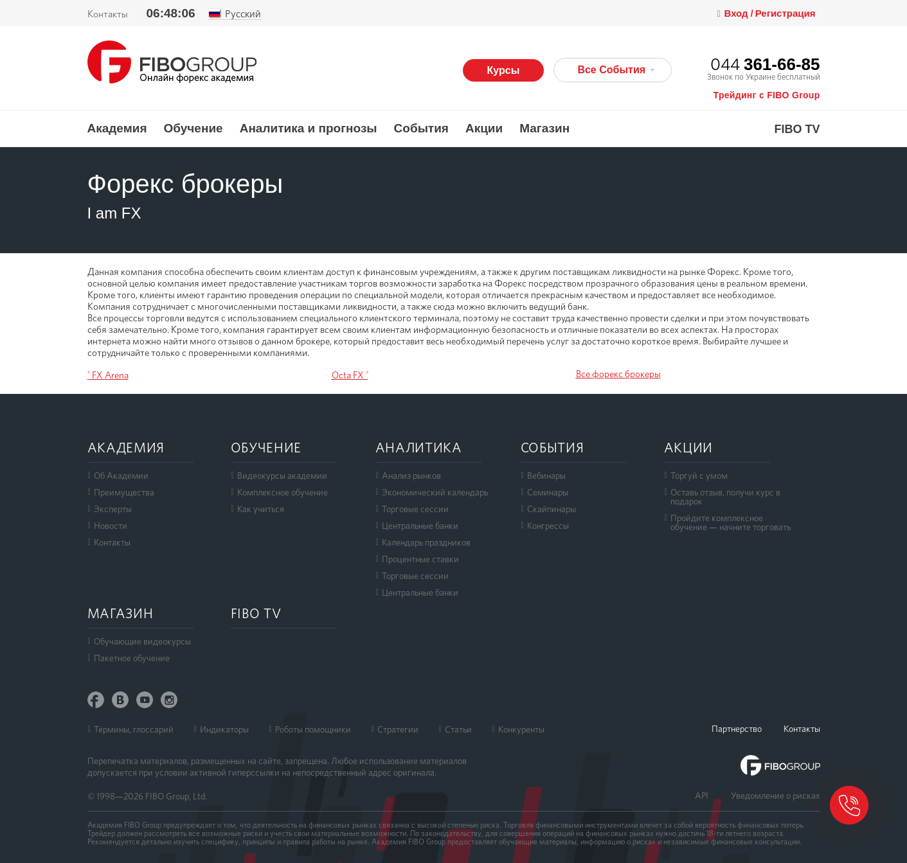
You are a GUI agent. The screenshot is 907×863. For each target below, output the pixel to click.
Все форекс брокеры (618, 374)
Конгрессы (548, 525)
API (701, 795)
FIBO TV (797, 129)
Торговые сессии (415, 509)
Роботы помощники (313, 729)
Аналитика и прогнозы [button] (308, 128)
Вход (737, 13)
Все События (615, 69)
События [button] (421, 128)
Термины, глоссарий (134, 729)
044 (765, 64)
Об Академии (121, 475)
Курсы (503, 70)
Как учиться (260, 509)
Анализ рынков (411, 475)
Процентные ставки (420, 559)
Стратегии (397, 729)
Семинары (547, 492)
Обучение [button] (193, 128)
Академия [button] (117, 128)
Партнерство (737, 729)
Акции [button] (484, 128)
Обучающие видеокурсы (142, 641)
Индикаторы (224, 729)
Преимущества (124, 492)
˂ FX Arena (108, 375)
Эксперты (113, 509)
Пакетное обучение (132, 658)
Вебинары (546, 475)
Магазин (544, 128)
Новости (110, 525)
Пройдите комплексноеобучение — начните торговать (730, 522)
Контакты (107, 14)
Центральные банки (420, 525)
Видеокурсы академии (282, 475)
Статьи (458, 729)
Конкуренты (521, 729)
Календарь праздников (426, 542)
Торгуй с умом (699, 475)
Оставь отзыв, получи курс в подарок (725, 496)
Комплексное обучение (282, 492)
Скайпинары (551, 509)
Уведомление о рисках (775, 795)
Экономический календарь (435, 492)
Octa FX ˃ (350, 375)
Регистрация (785, 13)
